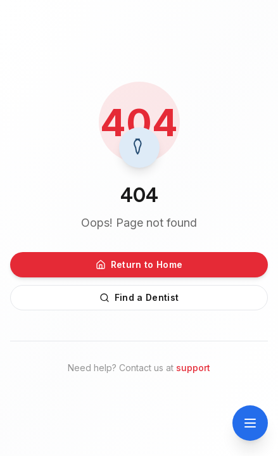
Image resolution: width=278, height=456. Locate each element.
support (193, 367)
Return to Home (139, 264)
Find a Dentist (139, 297)
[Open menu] (250, 423)
